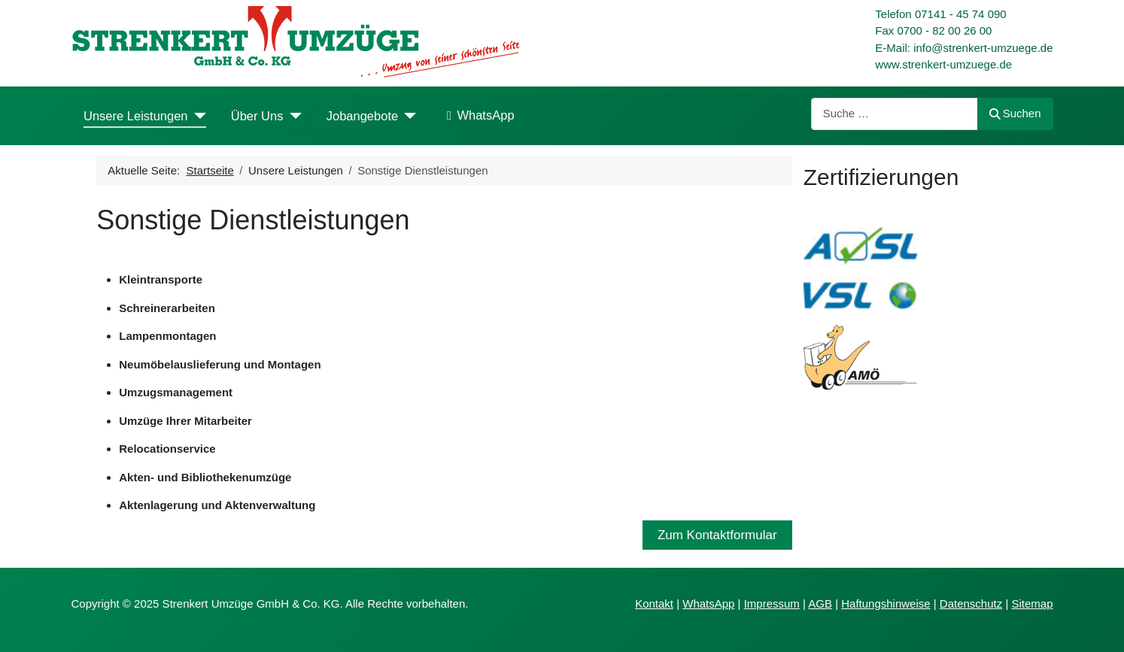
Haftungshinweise (885, 603)
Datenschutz (971, 603)
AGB (820, 603)
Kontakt (654, 603)
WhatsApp (477, 116)
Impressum (772, 603)
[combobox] (894, 114)
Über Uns (257, 116)
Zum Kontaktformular (717, 535)
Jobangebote (362, 116)
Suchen (1015, 113)
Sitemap (1032, 603)
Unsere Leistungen (136, 116)
